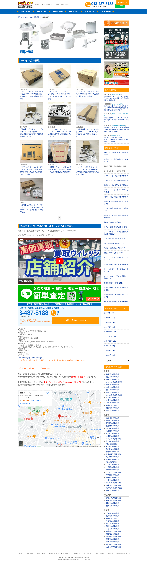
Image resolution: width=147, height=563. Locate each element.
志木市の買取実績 (112, 387)
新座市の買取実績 (112, 390)
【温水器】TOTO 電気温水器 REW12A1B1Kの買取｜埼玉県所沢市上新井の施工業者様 (116, 139)
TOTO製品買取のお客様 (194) (114, 239)
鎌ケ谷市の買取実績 (113, 544)
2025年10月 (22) (110, 341)
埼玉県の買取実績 (112, 374)
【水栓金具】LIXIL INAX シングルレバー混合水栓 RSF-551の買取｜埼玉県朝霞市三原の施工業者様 (116, 98)
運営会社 (106, 553)
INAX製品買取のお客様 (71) (114, 243)
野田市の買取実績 (112, 542)
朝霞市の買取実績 (112, 377)
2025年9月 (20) (109, 346)
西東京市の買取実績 (113, 485)
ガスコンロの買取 (117, 104)
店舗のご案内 (41, 11)
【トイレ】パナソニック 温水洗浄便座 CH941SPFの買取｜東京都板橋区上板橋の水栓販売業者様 (31, 82)
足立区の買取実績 (112, 457)
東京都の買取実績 (112, 418)
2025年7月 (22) (109, 355)
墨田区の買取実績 (112, 477)
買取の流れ (73, 11)
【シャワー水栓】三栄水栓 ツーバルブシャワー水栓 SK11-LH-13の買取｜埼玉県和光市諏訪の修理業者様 (87, 157)
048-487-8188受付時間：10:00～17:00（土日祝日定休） (42, 313)
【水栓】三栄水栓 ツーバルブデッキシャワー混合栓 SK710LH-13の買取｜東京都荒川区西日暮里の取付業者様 (31, 119)
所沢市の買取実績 (112, 392)
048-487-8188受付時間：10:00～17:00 (99, 5)
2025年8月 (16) (109, 350)
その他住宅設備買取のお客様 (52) (116, 302)
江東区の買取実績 (112, 431)
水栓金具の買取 (116, 94)
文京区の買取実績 (112, 464)
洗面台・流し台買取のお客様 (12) (116, 197)
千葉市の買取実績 (112, 521)
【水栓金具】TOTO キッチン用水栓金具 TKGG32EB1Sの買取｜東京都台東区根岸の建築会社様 (87, 119)
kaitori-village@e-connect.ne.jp (30, 355)
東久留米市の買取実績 (114, 488)
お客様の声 (89, 11)
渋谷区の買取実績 (112, 449)
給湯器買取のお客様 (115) (113, 253)
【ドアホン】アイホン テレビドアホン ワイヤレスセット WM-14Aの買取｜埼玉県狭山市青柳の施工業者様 (31, 157)
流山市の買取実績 (112, 539)
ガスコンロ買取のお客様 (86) (114, 248)
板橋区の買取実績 (112, 423)
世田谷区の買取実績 (113, 454)
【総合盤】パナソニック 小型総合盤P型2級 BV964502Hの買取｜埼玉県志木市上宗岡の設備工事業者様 (116, 129)
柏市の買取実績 (112, 518)
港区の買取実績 (112, 462)
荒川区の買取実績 (112, 441)
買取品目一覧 (57, 11)
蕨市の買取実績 (112, 405)
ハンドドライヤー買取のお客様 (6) (116, 180)
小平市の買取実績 (112, 480)
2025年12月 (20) (110, 332)
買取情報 (36, 17)
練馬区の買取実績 (112, 420)
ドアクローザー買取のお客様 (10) (116, 176)
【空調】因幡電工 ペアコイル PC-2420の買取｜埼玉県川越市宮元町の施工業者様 (116, 120)
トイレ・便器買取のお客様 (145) (115, 227)
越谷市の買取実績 (112, 410)
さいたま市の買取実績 (114, 382)
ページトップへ (126, 558)
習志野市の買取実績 (113, 531)
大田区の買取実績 (112, 436)
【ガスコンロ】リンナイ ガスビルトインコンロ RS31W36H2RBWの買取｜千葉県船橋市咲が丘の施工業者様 (116, 108)
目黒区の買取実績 (112, 459)
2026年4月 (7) (109, 313)
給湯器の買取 (115, 135)
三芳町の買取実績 (112, 397)
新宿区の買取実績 (112, 426)
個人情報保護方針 (116, 553)
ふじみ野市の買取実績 (114, 395)
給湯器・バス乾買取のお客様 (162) (116, 264)
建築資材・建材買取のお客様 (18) (116, 185)
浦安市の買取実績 (112, 534)
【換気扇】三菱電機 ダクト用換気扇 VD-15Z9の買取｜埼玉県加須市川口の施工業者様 (87, 81)
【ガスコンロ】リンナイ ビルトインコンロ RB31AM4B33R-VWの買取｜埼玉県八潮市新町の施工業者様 (59, 119)
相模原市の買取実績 (113, 500)
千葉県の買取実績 (112, 513)
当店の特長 (25, 11)
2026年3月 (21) (109, 317)
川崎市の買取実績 (112, 503)
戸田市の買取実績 (112, 379)
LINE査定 (123, 7)
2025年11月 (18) (110, 336)
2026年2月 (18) (109, 322)
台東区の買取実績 (112, 452)
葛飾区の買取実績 (112, 433)
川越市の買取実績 (112, 408)
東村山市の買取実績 (113, 483)
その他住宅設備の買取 (118, 125)
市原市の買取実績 (112, 529)
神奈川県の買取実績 (113, 498)
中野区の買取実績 (112, 467)
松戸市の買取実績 (112, 516)
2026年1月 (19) (109, 327)
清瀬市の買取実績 (112, 490)
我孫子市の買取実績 (113, 536)
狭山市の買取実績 (112, 400)
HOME (26, 553)
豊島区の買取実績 (112, 470)
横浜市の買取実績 (112, 506)
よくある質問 (105, 11)
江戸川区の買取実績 (113, 439)
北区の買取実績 (112, 444)
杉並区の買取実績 (112, 446)
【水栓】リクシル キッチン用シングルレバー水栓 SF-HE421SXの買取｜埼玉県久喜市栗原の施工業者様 (31, 195)
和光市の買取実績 (112, 385)
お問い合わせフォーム (84, 314)
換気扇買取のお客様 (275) (113, 283)
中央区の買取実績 (112, 475)
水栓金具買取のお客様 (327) (114, 222)
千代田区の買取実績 (113, 472)
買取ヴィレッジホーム (25, 17)
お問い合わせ (123, 2)
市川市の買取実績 (112, 524)
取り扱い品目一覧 (55, 553)
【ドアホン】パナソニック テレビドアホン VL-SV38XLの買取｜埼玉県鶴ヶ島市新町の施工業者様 (59, 82)
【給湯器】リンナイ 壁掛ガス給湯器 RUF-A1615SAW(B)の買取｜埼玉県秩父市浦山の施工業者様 (59, 157)
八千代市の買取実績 (113, 547)
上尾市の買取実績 (112, 403)
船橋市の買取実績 (112, 526)
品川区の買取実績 (112, 428)
